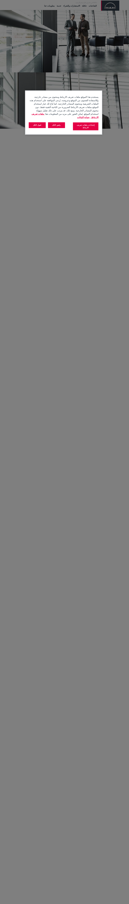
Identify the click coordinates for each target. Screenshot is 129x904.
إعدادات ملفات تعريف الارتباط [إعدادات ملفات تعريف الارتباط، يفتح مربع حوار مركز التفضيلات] (86, 126)
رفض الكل (56, 125)
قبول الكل (37, 125)
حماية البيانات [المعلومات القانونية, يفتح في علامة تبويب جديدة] (83, 117)
